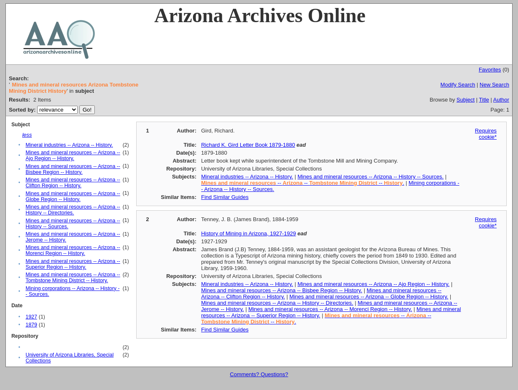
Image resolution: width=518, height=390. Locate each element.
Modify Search (457, 85)
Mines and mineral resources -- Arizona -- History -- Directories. (72, 210)
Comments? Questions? (259, 374)
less (27, 135)
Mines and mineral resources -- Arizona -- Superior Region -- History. (72, 264)
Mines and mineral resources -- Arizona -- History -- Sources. (370, 176)
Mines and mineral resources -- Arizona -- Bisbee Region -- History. (72, 169)
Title (484, 100)
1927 (31, 317)
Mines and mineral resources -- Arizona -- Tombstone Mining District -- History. (72, 277)
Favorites (490, 69)
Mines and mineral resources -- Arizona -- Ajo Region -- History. (72, 155)
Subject (466, 100)
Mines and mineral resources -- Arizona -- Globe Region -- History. (72, 196)
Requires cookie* (486, 133)
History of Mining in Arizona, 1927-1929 (248, 233)
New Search (494, 85)
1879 (31, 325)
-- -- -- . (302, 183)
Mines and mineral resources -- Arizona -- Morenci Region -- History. (72, 250)
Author (501, 100)
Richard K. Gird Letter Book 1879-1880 (248, 145)
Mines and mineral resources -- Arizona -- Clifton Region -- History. (72, 183)
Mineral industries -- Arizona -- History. (69, 145)
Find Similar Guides (224, 197)
